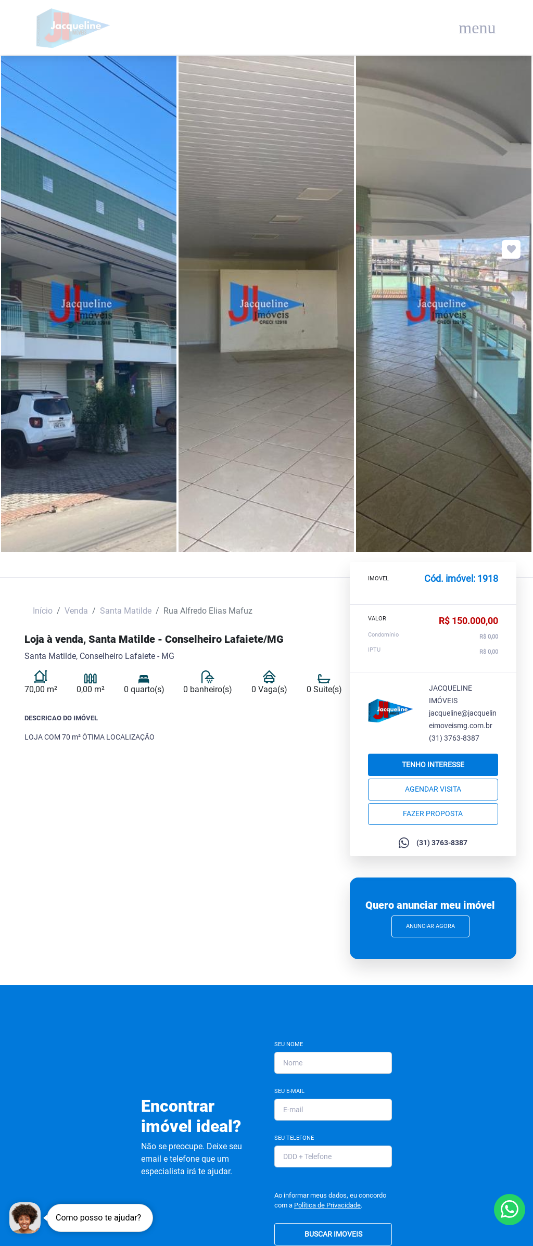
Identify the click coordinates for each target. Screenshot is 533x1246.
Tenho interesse (433, 764)
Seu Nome (288, 1044)
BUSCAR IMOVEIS (333, 1234)
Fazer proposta (433, 813)
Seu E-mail (289, 1091)
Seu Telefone (294, 1138)
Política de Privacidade (327, 1205)
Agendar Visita (433, 789)
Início (43, 611)
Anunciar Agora (430, 926)
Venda (76, 611)
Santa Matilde (125, 611)
